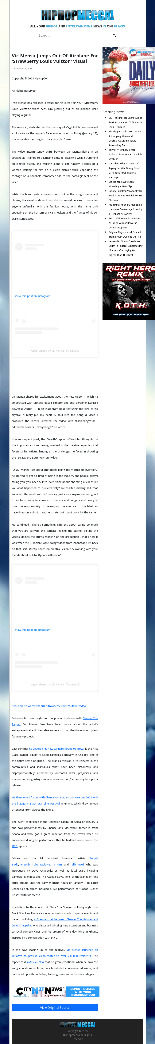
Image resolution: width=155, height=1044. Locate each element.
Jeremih (25, 864)
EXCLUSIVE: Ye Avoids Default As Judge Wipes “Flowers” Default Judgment (124, 223)
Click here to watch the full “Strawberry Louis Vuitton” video (49, 706)
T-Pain (58, 864)
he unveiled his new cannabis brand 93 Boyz (56, 748)
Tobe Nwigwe (41, 864)
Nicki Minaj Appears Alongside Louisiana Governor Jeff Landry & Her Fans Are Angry (125, 209)
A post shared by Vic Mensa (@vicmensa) (55, 350)
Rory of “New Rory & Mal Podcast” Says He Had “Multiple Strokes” (125, 154)
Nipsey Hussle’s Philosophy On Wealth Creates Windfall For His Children (126, 195)
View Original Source (55, 1008)
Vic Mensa (19, 103)
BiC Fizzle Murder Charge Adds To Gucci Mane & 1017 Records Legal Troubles (125, 122)
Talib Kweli (77, 864)
